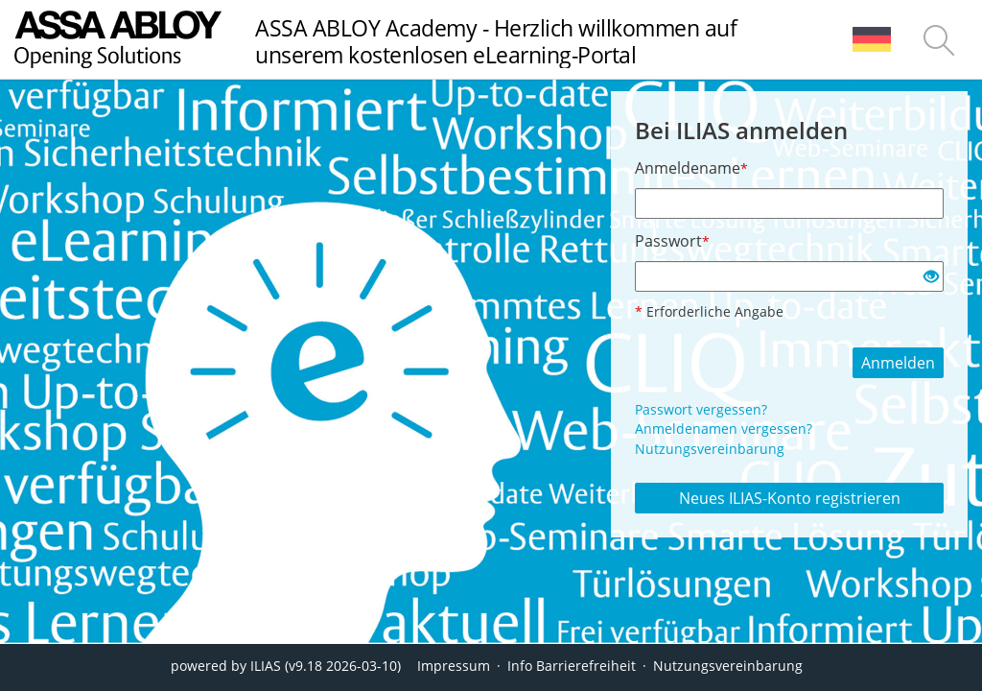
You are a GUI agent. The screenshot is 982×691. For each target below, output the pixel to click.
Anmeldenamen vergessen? (723, 428)
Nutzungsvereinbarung (709, 449)
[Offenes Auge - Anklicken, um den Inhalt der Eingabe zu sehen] (931, 277)
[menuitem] (871, 39)
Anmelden (898, 362)
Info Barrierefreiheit (571, 665)
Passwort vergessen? (701, 409)
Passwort (672, 240)
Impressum (453, 665)
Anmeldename (691, 168)
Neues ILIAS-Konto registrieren (789, 498)
